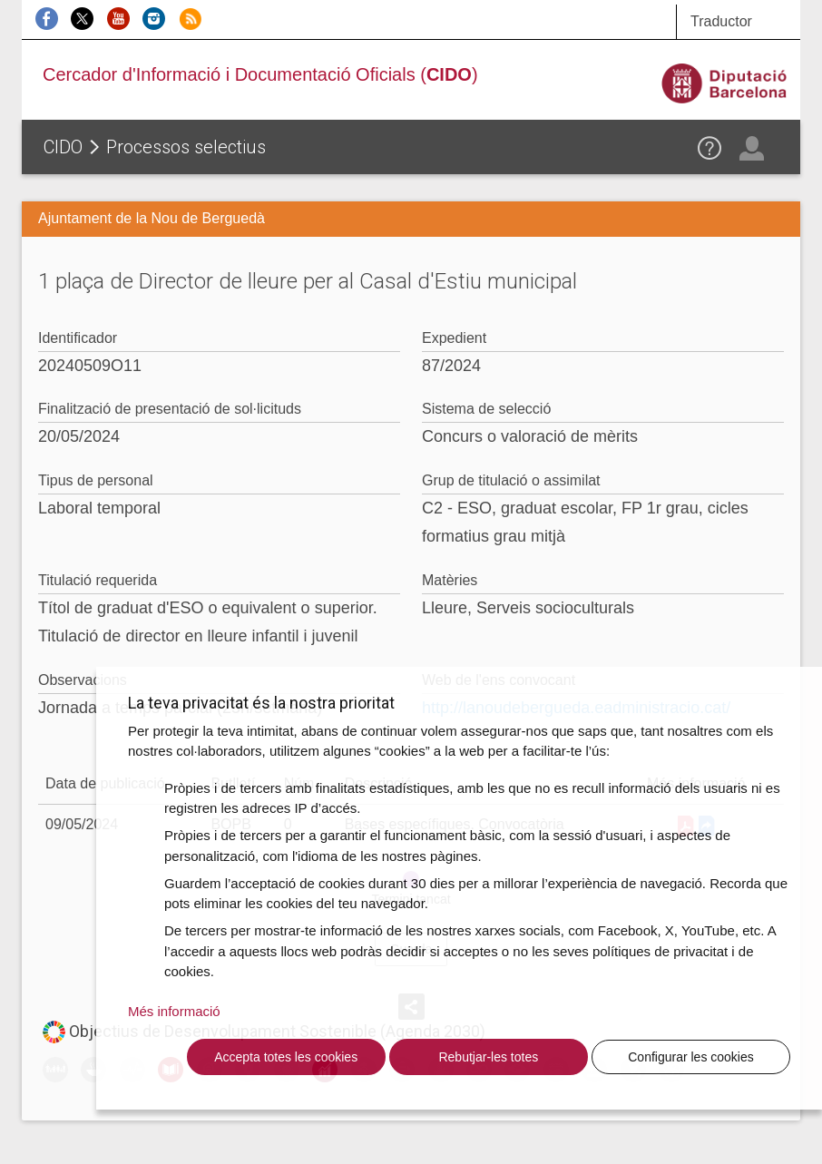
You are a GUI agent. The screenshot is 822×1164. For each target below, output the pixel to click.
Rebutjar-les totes (488, 1057)
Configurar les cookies (691, 1057)
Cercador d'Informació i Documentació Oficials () (260, 74)
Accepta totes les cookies (285, 1057)
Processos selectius (186, 147)
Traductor (721, 21)
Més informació (174, 1011)
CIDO (63, 147)
